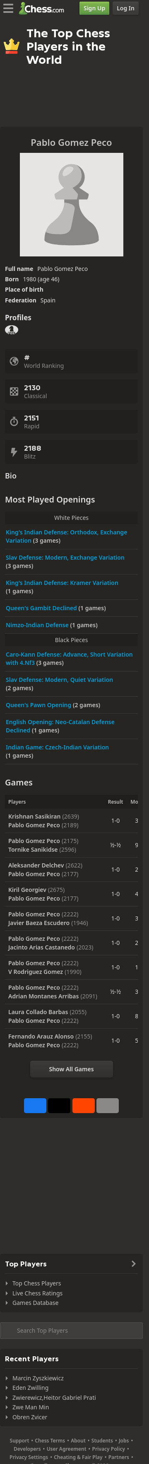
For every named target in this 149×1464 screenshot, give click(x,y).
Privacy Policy (108, 1448)
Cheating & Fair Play (78, 1457)
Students (102, 1440)
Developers (27, 1448)
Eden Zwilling (30, 1388)
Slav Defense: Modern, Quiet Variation (59, 680)
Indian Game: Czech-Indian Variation (57, 747)
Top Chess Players (36, 1283)
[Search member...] (71, 1330)
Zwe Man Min (30, 1407)
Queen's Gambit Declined (42, 608)
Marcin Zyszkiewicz (38, 1378)
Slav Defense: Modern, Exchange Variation (65, 557)
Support (19, 1440)
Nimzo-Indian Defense (38, 625)
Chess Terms (50, 1440)
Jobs (124, 1440)
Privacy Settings (29, 1457)
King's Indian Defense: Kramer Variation (62, 583)
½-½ (115, 845)
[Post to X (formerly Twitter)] (59, 1105)
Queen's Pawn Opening (39, 705)
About (78, 1440)
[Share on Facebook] (35, 1105)
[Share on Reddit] (83, 1105)
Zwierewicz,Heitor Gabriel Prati (54, 1397)
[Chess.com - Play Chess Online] (44, 8)
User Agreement (67, 1448)
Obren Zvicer (29, 1417)
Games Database (35, 1303)
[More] (107, 1105)
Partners (118, 1457)
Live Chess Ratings (37, 1293)
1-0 (115, 820)
